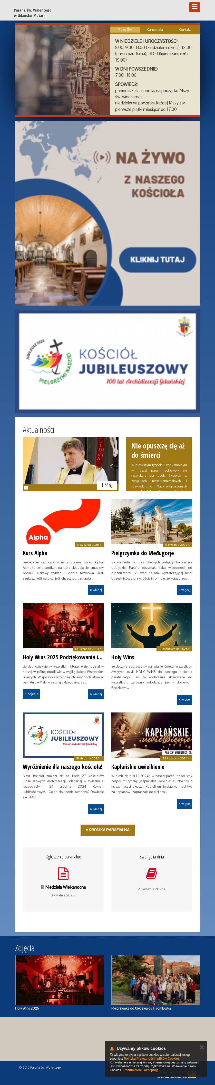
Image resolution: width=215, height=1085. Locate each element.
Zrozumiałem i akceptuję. (141, 1070)
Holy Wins (122, 657)
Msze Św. (125, 29)
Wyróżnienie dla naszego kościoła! (63, 767)
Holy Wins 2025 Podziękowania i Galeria (69, 657)
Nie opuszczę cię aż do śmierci (158, 450)
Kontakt (185, 29)
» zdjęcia (31, 694)
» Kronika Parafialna (108, 830)
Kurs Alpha (35, 553)
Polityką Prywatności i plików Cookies (152, 1058)
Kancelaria (155, 29)
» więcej (96, 590)
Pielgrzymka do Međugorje (142, 553)
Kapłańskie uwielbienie (137, 767)
